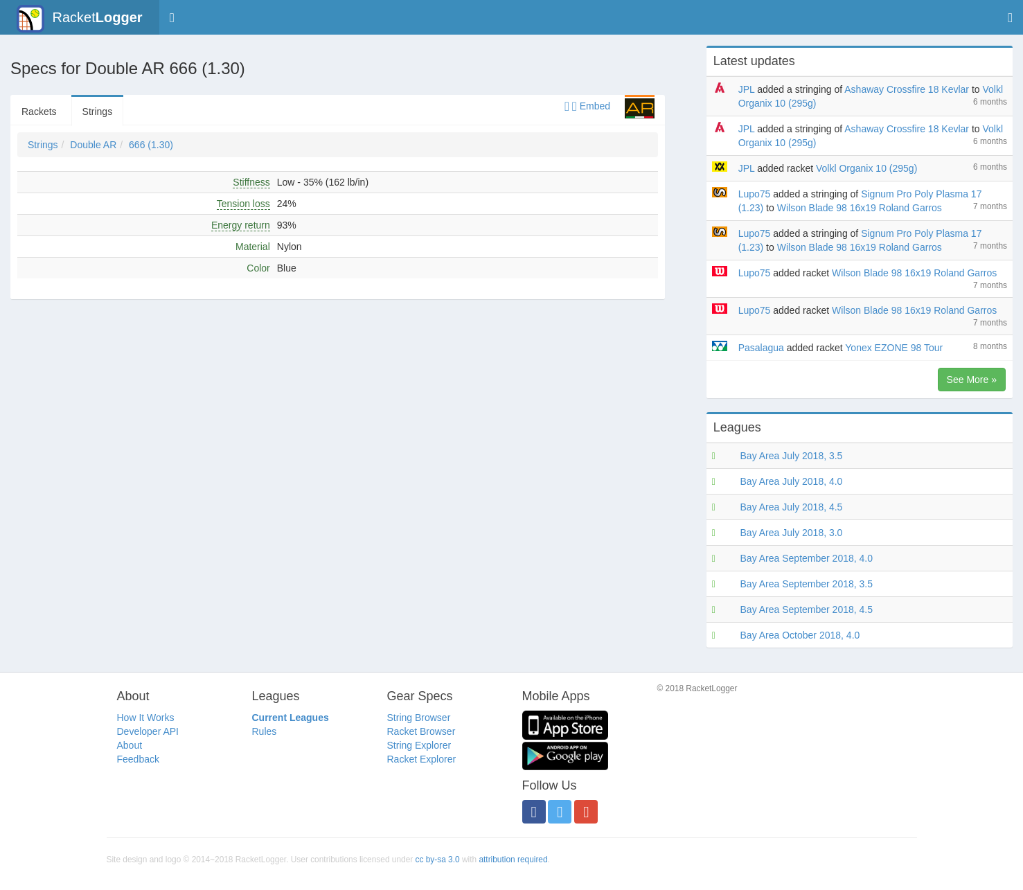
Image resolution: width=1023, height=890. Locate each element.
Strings (97, 111)
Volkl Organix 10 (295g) (866, 168)
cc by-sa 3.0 (438, 859)
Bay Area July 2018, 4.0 (791, 481)
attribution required (513, 859)
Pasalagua (761, 347)
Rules (264, 731)
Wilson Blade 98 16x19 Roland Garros (859, 207)
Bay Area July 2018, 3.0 (791, 532)
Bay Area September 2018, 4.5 (806, 609)
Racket (79, 19)
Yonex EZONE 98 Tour (894, 347)
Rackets (39, 111)
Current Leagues (290, 717)
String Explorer (419, 745)
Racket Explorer (421, 759)
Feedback (138, 759)
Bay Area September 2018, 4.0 (806, 558)
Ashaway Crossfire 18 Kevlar (906, 89)
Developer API (148, 731)
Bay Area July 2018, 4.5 (791, 507)
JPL (746, 89)
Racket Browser (421, 731)
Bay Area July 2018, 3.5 (791, 455)
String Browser (419, 717)
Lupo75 (754, 193)
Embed (587, 106)
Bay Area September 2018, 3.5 (806, 583)
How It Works (146, 717)
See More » (972, 379)
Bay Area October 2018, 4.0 (800, 635)
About (130, 745)
